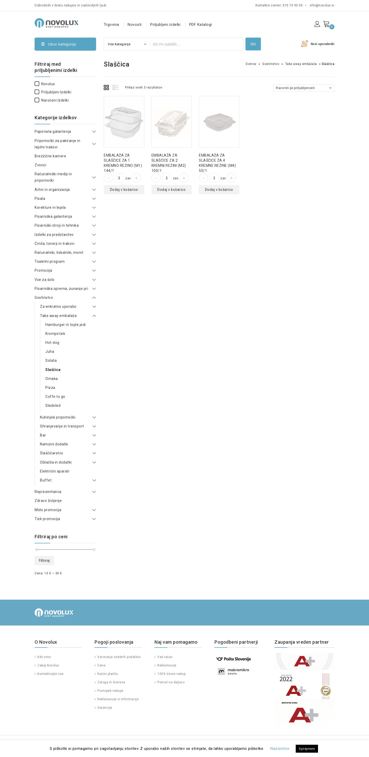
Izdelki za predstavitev (54, 235)
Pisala (40, 198)
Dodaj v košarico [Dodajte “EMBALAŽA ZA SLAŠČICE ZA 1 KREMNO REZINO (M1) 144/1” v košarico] (124, 190)
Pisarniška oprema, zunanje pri (61, 289)
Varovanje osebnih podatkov (119, 657)
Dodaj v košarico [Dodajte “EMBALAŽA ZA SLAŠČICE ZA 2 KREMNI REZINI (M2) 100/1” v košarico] (171, 190)
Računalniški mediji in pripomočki (53, 177)
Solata (51, 360)
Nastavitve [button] (279, 748)
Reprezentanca (48, 492)
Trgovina (111, 24)
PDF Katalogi (200, 24)
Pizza (50, 388)
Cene (101, 665)
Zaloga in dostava (111, 682)
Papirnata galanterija (53, 131)
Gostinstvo (270, 64)
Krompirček (55, 334)
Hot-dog (52, 343)
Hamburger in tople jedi (65, 325)
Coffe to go (55, 396)
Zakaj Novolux (48, 665)
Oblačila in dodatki (56, 462)
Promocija (43, 270)
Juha (49, 351)
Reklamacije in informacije (118, 699)
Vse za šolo (45, 280)
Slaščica (52, 370)
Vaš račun (165, 657)
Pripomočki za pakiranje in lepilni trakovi (57, 144)
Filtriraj (44, 560)
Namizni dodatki (54, 444)
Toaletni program (50, 261)
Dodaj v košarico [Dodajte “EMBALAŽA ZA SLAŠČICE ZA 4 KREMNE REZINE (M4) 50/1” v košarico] (219, 190)
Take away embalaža (301, 64)
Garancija (104, 707)
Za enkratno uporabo (58, 306)
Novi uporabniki (323, 44)
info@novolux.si (322, 5)
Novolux (45, 84)
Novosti (135, 24)
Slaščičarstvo (51, 453)
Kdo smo (44, 657)
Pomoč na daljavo (171, 682)
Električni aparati (54, 471)
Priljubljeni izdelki (165, 24)
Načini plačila (107, 674)
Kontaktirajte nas (50, 674)
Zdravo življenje (48, 501)
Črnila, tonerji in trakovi (54, 244)
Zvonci (40, 165)
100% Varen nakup (171, 674)
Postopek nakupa (110, 691)
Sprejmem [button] (307, 749)
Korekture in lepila (50, 207)
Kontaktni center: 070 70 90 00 (279, 5)
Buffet (46, 480)
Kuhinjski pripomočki (57, 417)
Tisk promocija (47, 519)
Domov (251, 64)
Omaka (51, 379)
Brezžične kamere (50, 156)
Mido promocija (48, 510)
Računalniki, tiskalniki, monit (59, 252)
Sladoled (52, 405)
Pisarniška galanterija (53, 216)
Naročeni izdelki (52, 100)
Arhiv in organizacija (52, 190)
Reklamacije (167, 665)
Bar (43, 435)
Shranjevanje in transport (62, 426)
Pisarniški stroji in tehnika (57, 225)
